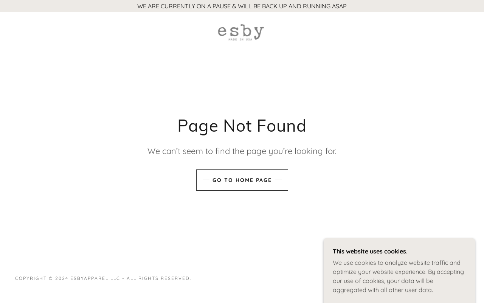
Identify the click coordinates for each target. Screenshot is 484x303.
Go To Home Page (242, 180)
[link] (242, 32)
